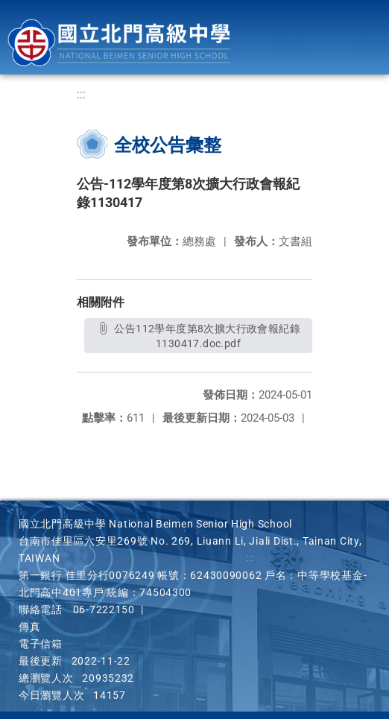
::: (81, 94)
